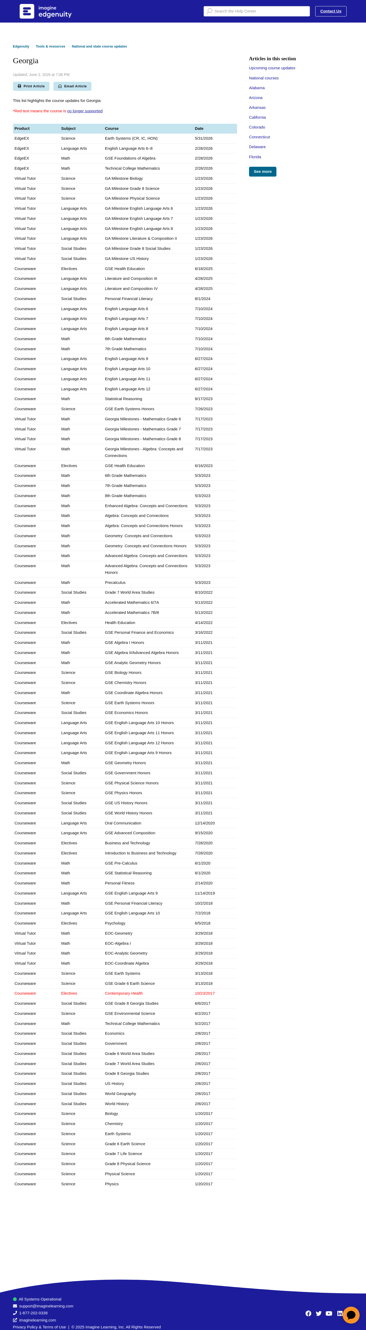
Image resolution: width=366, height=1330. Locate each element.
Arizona (256, 97)
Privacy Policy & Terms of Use (39, 1327)
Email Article (72, 86)
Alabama (257, 87)
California (257, 117)
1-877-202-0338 (33, 1313)
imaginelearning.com (37, 1320)
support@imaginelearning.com (46, 1306)
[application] (351, 1315)
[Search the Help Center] (257, 11)
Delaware (257, 146)
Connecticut (259, 137)
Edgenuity (21, 46)
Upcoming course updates (272, 68)
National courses (264, 78)
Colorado (257, 127)
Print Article (31, 86)
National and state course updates (99, 46)
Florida (255, 157)
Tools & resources (50, 46)
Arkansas (257, 107)
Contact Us (330, 11)
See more (263, 171)
